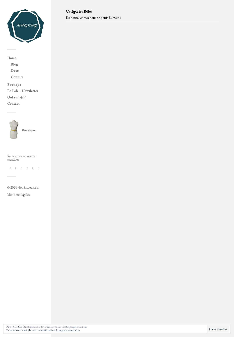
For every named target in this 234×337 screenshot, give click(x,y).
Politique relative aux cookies (68, 330)
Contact (13, 103)
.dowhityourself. (28, 187)
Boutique (14, 85)
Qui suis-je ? (16, 97)
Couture (17, 77)
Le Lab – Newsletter (22, 91)
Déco (15, 70)
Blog (14, 64)
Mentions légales (18, 194)
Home (11, 58)
